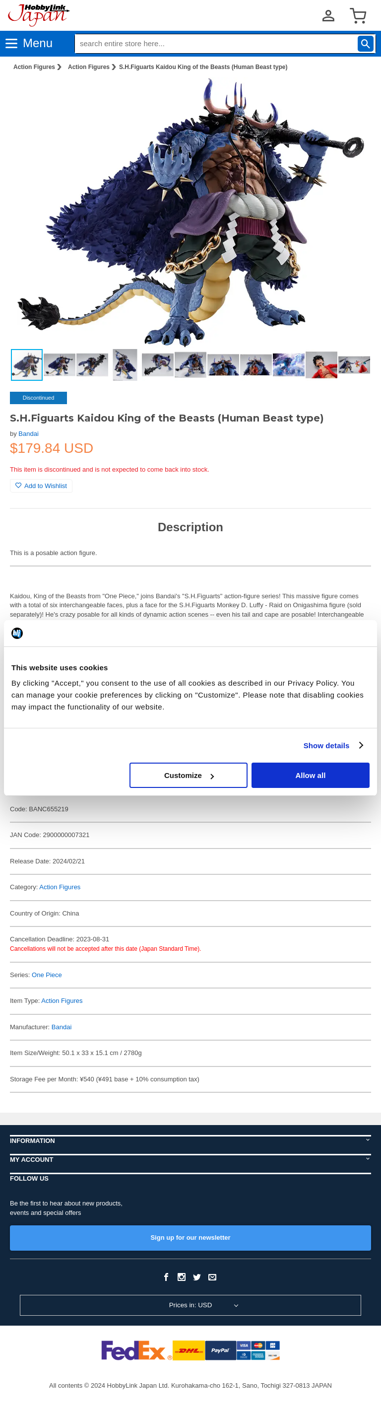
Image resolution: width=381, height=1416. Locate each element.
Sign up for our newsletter (190, 1237)
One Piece (47, 975)
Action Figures (34, 67)
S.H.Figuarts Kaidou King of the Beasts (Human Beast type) (203, 67)
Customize (189, 775)
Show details (327, 745)
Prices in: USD (190, 1305)
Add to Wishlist (41, 486)
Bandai (28, 433)
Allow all (310, 775)
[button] (353, 95)
